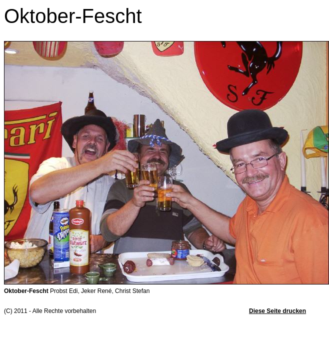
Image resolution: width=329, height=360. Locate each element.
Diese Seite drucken (277, 311)
